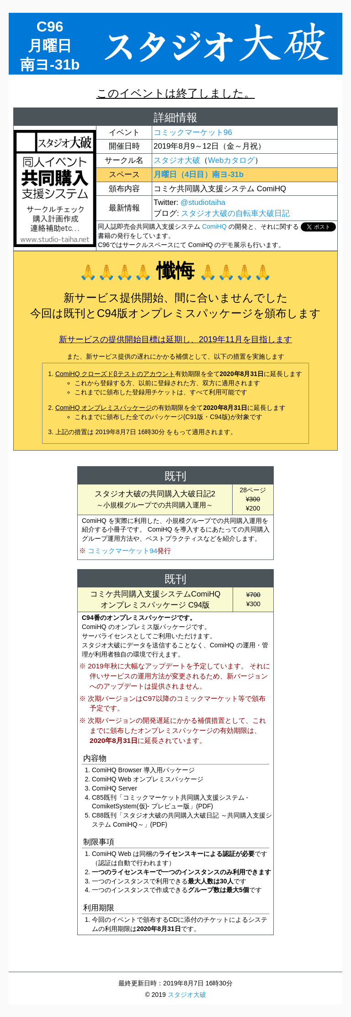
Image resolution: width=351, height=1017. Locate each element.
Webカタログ (231, 160)
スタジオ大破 (177, 160)
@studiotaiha (203, 202)
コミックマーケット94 (122, 550)
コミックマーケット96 (193, 132)
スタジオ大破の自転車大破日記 (235, 213)
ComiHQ (214, 226)
